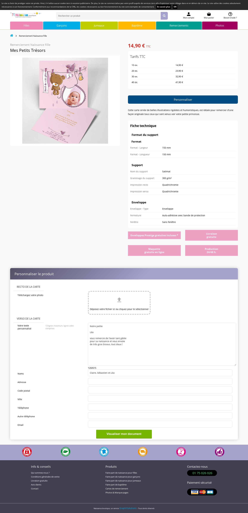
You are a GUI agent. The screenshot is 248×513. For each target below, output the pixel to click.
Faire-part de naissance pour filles (121, 472)
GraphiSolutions (127, 508)
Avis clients (36, 484)
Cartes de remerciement (116, 488)
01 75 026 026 (202, 473)
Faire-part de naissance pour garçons (122, 476)
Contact (34, 488)
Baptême (137, 25)
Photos (220, 25)
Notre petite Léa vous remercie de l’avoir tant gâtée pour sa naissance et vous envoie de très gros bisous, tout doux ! (162, 344)
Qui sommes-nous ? (40, 472)
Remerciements (179, 25)
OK (175, 6)
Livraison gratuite (39, 480)
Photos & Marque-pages (116, 492)
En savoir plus (163, 6)
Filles (26, 25)
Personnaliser (183, 99)
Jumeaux (99, 25)
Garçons (62, 25)
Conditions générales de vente (45, 476)
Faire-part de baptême (116, 484)
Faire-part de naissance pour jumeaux (123, 480)
